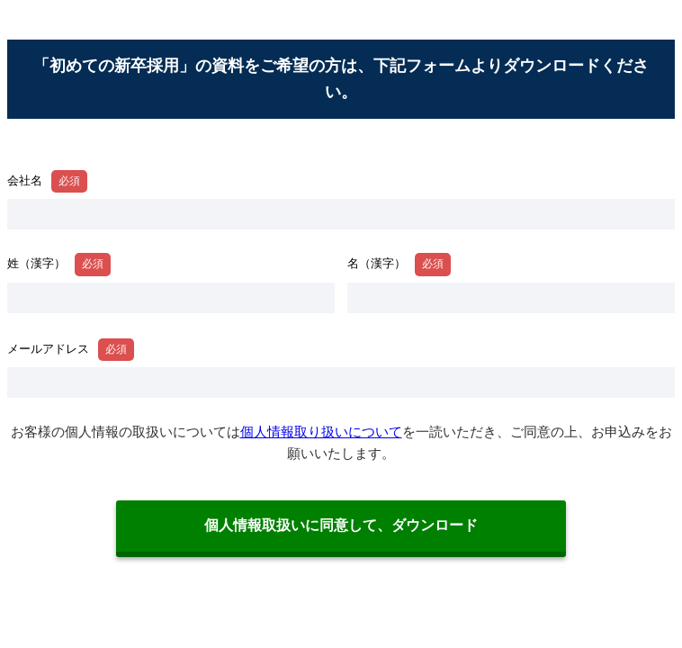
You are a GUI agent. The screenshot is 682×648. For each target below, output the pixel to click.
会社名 (24, 180)
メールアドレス (48, 349)
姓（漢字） (36, 263)
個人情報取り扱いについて (321, 431)
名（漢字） (376, 263)
